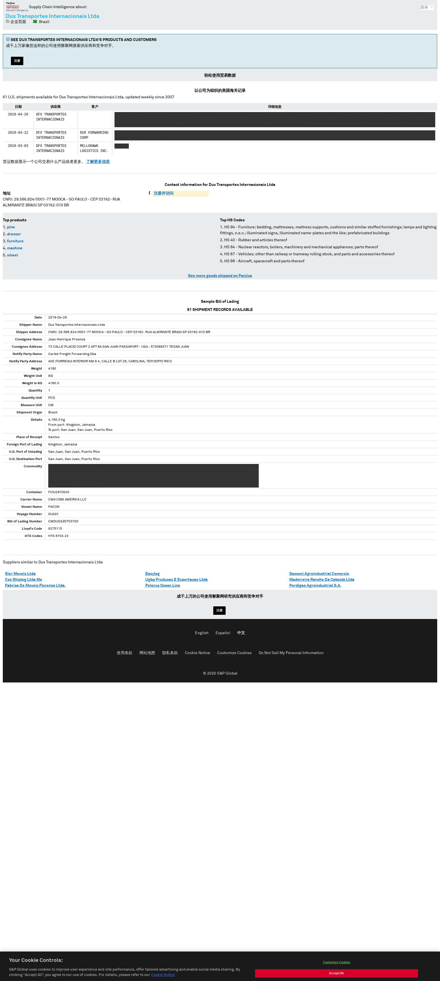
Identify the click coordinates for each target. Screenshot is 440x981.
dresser (14, 234)
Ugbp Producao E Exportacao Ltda (176, 580)
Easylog (152, 574)
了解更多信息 (98, 162)
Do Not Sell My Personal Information (291, 653)
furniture (15, 241)
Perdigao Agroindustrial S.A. (315, 586)
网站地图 (147, 653)
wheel (12, 255)
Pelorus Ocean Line (162, 586)
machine (14, 248)
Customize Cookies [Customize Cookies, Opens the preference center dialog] (336, 966)
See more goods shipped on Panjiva (220, 276)
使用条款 (124, 653)
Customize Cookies (234, 653)
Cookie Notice (197, 653)
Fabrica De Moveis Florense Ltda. (35, 586)
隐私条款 (170, 653)
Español (223, 633)
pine (11, 227)
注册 (17, 60)
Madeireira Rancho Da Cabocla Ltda (321, 580)
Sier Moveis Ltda (20, 574)
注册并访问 (163, 193)
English (201, 633)
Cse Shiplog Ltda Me (23, 580)
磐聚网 (17, 6)
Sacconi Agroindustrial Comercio (319, 574)
